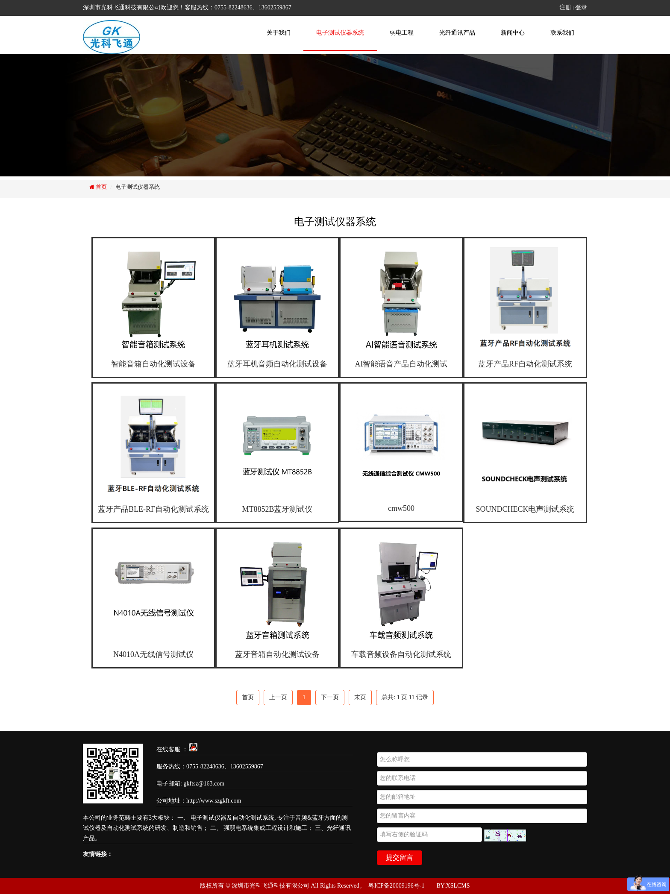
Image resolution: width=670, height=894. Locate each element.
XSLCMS (458, 885)
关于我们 (279, 32)
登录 (581, 7)
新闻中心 (513, 32)
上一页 (278, 697)
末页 (360, 697)
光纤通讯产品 (457, 32)
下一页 (330, 697)
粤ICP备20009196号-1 (396, 885)
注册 (565, 7)
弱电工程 (402, 32)
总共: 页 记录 (405, 697)
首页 (100, 187)
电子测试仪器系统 (340, 32)
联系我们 (562, 32)
